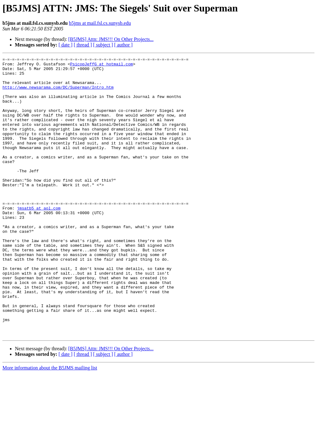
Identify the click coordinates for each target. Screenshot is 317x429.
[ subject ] (103, 44)
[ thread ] (83, 44)
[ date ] (65, 44)
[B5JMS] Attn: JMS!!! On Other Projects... (111, 39)
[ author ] (123, 44)
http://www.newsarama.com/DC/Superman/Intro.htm (58, 93)
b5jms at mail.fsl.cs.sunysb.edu (100, 23)
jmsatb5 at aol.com (38, 238)
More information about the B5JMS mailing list (49, 423)
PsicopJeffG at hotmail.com (101, 66)
